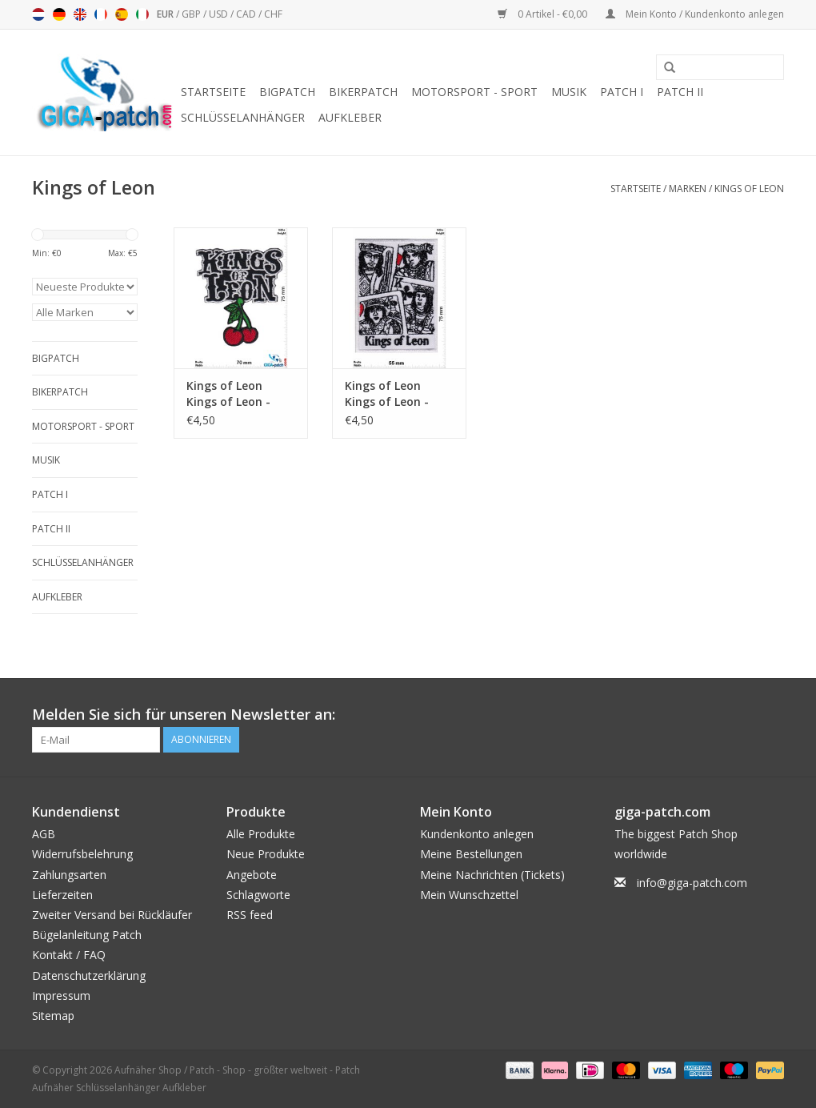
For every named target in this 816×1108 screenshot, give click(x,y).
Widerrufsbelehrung (82, 853)
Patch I (621, 91)
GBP (192, 14)
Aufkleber (350, 117)
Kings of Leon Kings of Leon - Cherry (228, 394)
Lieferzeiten (62, 894)
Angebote (251, 874)
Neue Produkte (265, 853)
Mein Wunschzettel (469, 894)
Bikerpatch (363, 91)
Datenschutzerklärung (89, 975)
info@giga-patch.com (692, 882)
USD (219, 14)
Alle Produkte (260, 833)
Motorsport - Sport (474, 91)
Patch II (680, 91)
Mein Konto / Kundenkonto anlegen (695, 14)
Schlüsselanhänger (243, 117)
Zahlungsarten (69, 874)
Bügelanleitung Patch (87, 934)
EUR (166, 14)
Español (121, 14)
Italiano (142, 14)
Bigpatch (287, 91)
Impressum (61, 995)
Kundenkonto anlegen (477, 833)
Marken (687, 188)
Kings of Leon (749, 188)
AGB (43, 833)
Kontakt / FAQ (69, 954)
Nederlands (38, 14)
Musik (568, 91)
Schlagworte (258, 894)
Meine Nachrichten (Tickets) (492, 874)
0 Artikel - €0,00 (544, 14)
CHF (273, 14)
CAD (247, 14)
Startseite (213, 91)
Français (100, 14)
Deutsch (59, 14)
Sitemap (53, 1015)
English (80, 14)
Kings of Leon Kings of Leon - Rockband (387, 394)
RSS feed (249, 914)
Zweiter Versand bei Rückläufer (112, 914)
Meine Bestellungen (471, 853)
